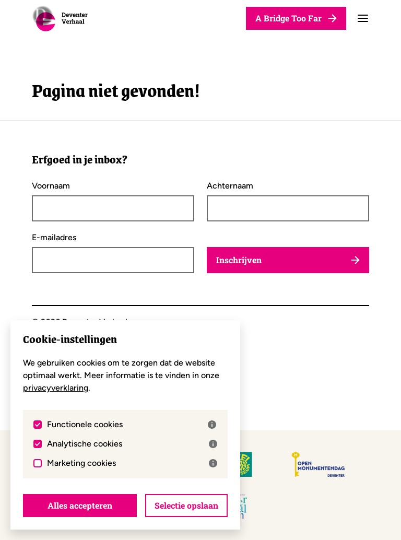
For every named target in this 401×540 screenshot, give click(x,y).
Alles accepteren (80, 505)
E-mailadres (54, 237)
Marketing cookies (132, 463)
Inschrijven (288, 259)
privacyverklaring (55, 388)
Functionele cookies (131, 424)
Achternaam (230, 186)
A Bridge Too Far (296, 18)
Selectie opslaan (186, 505)
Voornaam (51, 186)
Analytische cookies (132, 444)
